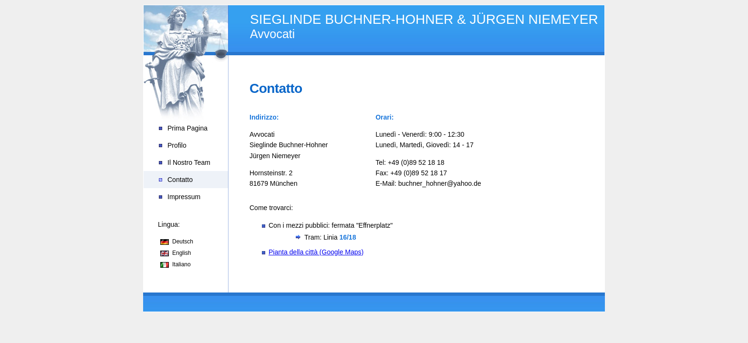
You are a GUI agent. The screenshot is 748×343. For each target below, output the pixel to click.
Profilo (177, 145)
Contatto (180, 179)
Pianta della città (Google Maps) (316, 252)
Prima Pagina (187, 128)
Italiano (181, 264)
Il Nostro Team (188, 162)
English (181, 253)
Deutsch (182, 241)
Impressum (183, 197)
